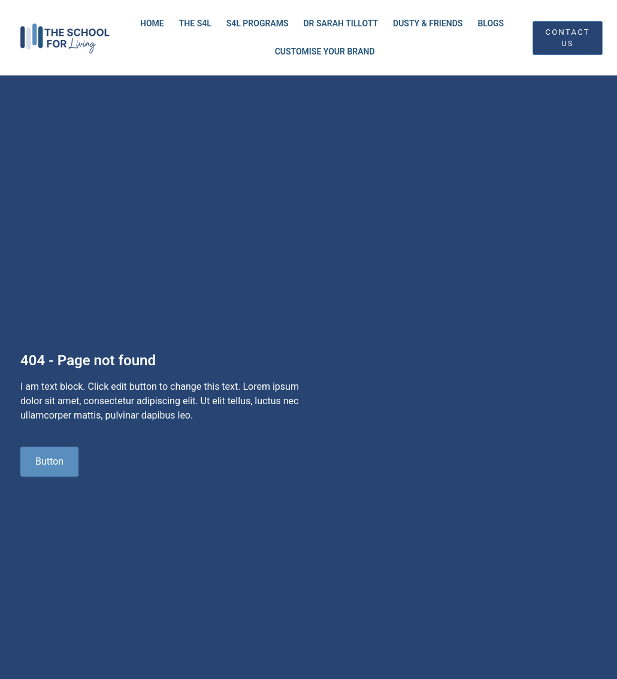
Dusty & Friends (427, 23)
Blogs (490, 23)
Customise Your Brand (325, 51)
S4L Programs (257, 23)
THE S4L (195, 23)
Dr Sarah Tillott (340, 23)
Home (152, 23)
